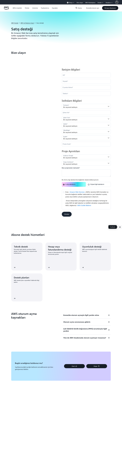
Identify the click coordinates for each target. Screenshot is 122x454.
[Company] (86, 112)
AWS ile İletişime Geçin (27, 23)
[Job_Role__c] (86, 106)
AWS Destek (14, 23)
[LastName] (86, 81)
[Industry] (86, 125)
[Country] (86, 131)
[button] (17, 8)
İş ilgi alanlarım (69, 184)
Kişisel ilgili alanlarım (96, 184)
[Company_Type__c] (86, 118)
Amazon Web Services (77, 192)
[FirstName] (86, 75)
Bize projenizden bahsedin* (71, 168)
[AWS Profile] (116, 2)
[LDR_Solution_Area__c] (86, 156)
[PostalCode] (86, 144)
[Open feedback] (120, 227)
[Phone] (86, 93)
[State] (86, 137)
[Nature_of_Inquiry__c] (86, 163)
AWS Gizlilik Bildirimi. (84, 205)
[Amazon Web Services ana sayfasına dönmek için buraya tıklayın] (6, 9)
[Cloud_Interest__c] (86, 173)
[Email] (86, 87)
